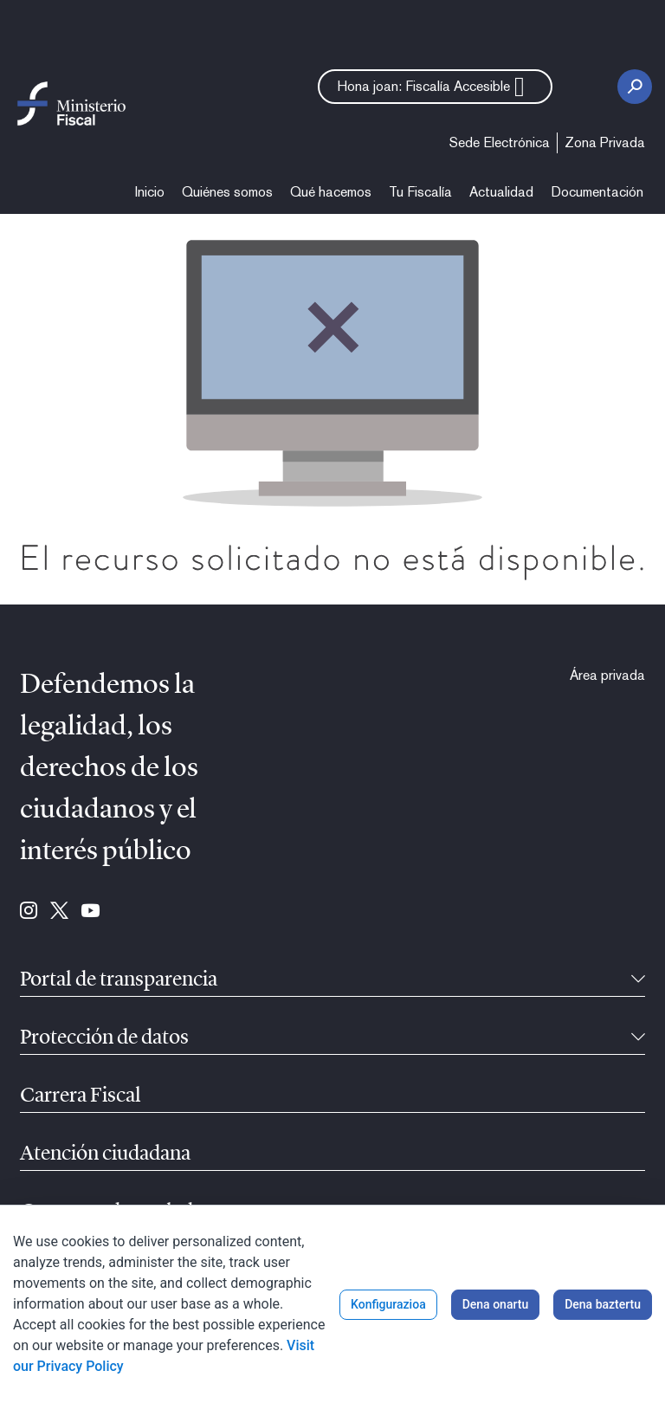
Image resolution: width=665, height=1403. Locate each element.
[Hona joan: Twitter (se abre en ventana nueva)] (59, 912)
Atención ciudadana (105, 1154)
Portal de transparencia (118, 980)
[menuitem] (499, 143)
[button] (435, 86)
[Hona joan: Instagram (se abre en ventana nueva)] (28, 912)
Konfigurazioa (388, 1304)
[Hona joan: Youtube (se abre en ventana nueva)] (90, 912)
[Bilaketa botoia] (634, 86)
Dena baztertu (603, 1304)
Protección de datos (104, 1038)
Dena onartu (495, 1304)
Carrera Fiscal (80, 1096)
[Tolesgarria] (638, 980)
